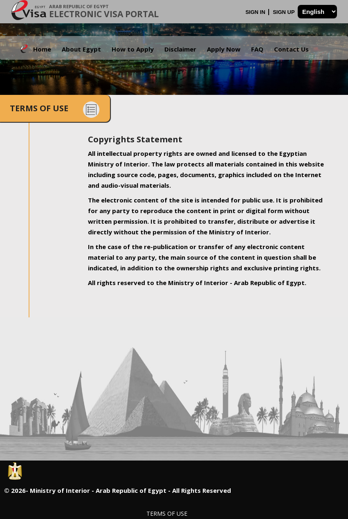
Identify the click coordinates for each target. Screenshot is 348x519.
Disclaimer (180, 49)
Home (42, 49)
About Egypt (81, 49)
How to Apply (133, 49)
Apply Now (223, 49)
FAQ (257, 49)
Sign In (256, 12)
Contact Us (291, 49)
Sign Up (284, 12)
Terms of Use (166, 513)
